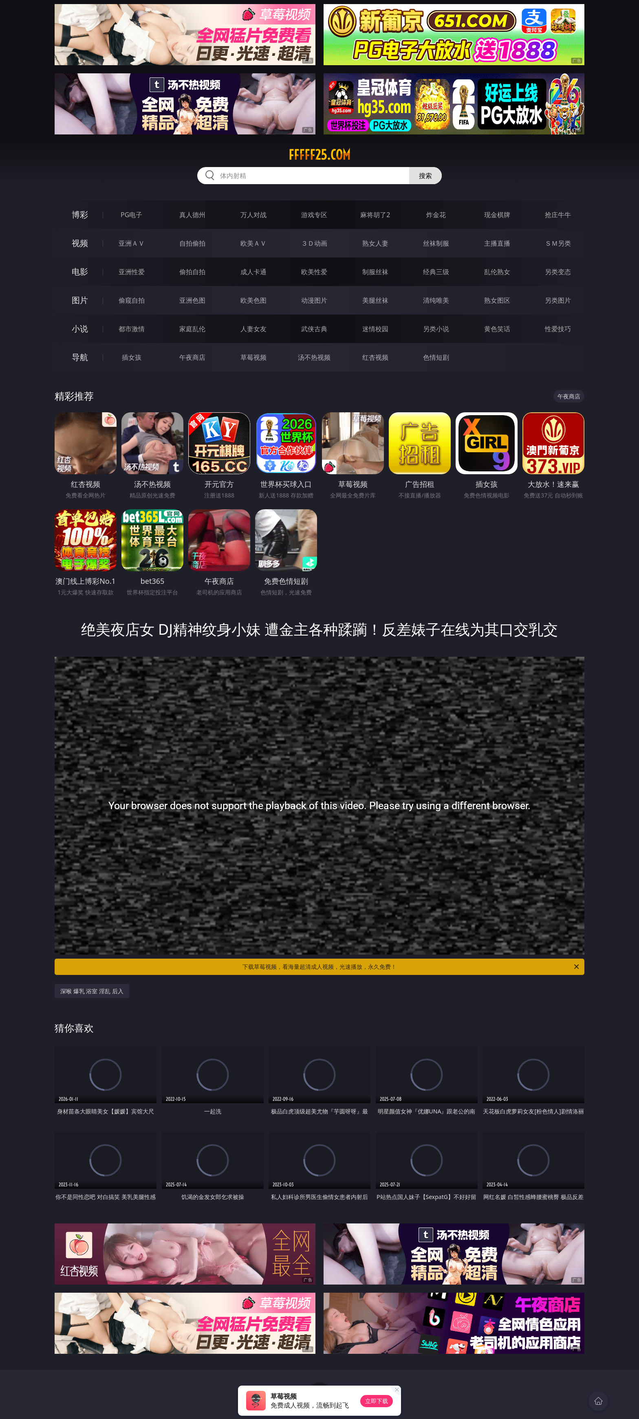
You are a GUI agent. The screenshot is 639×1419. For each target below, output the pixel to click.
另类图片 (558, 300)
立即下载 (376, 1401)
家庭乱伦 (192, 328)
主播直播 (497, 243)
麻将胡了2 (375, 214)
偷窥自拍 (132, 300)
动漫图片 (314, 300)
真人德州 (192, 214)
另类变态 (558, 271)
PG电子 (131, 214)
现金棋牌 (497, 214)
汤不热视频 (314, 357)
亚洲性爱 (132, 271)
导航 (80, 357)
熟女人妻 (375, 243)
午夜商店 (192, 357)
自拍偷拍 (192, 243)
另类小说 (436, 328)
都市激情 (132, 328)
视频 (80, 243)
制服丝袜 (375, 271)
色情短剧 (436, 357)
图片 (80, 300)
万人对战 (253, 214)
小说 (80, 328)
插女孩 (131, 357)
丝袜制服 (436, 243)
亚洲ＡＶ (132, 243)
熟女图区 (497, 300)
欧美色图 (253, 300)
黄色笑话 (497, 328)
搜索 (425, 175)
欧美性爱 (314, 271)
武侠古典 (314, 328)
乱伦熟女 (497, 271)
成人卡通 (253, 271)
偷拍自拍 (192, 271)
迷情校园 (375, 328)
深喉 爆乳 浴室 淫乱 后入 (91, 991)
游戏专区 (314, 214)
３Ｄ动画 (314, 243)
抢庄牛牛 (558, 214)
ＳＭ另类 (558, 243)
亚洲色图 (192, 300)
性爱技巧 (558, 328)
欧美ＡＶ (253, 243)
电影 (80, 271)
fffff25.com (319, 155)
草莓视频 (253, 357)
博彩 (80, 214)
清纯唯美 (436, 300)
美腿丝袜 (375, 300)
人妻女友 (253, 328)
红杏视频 (375, 357)
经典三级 (436, 271)
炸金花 (436, 214)
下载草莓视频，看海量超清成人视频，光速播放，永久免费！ (411, 967)
